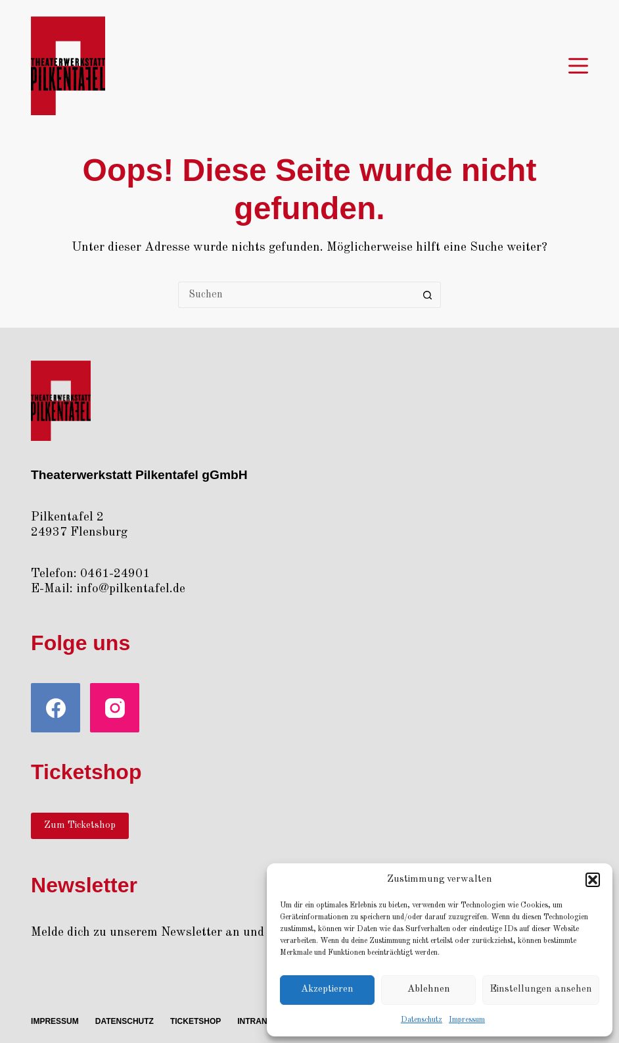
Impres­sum (467, 1020)
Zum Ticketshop (80, 825)
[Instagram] (114, 707)
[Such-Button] (428, 295)
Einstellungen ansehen (541, 989)
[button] (592, 879)
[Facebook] (55, 707)
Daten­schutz (421, 1020)
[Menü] (578, 66)
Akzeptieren (327, 989)
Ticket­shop (195, 1021)
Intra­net (257, 1021)
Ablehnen (428, 989)
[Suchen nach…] (296, 295)
